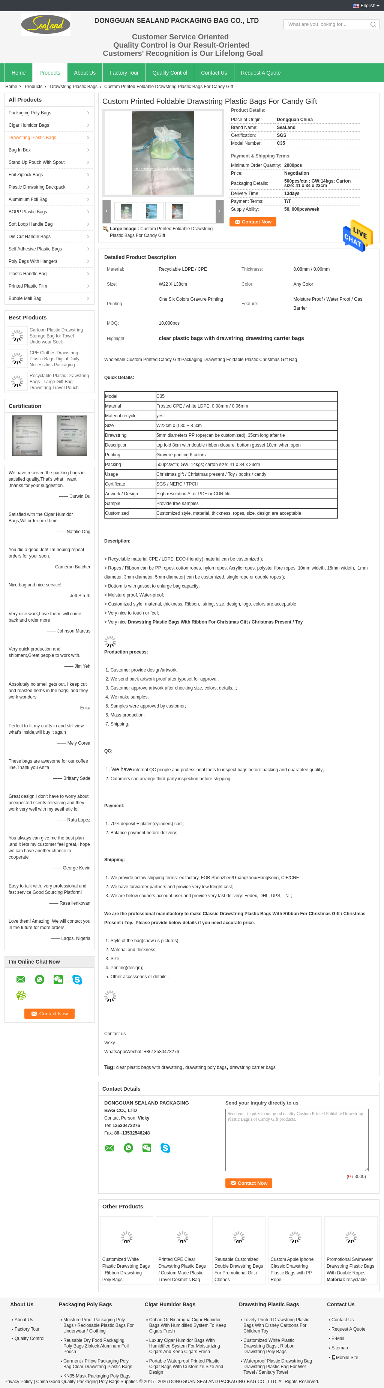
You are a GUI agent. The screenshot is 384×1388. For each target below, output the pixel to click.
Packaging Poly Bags (30, 112)
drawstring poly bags (205, 1067)
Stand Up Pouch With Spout (36, 162)
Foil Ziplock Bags (26, 174)
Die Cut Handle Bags (30, 236)
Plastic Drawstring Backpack (37, 187)
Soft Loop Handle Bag (30, 224)
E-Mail (338, 1338)
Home (19, 73)
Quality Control (170, 73)
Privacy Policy (18, 1381)
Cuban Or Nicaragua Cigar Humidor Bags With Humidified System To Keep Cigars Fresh (187, 1325)
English (368, 5)
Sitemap (340, 1348)
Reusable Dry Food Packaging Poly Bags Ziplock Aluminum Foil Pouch (96, 1346)
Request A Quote (261, 73)
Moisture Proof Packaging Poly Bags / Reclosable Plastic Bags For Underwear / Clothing (98, 1325)
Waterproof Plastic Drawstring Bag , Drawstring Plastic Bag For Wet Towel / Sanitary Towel (279, 1366)
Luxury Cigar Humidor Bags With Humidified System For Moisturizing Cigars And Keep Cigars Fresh (184, 1346)
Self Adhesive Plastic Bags (35, 249)
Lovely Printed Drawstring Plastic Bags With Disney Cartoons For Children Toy (276, 1325)
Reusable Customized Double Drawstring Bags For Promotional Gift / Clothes (238, 1269)
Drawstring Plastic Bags (74, 86)
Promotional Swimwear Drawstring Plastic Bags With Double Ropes (350, 1266)
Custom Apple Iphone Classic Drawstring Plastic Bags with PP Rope (292, 1269)
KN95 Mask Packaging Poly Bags (96, 1376)
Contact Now (257, 222)
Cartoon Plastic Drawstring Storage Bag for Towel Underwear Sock (56, 336)
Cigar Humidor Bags (29, 125)
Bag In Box (20, 150)
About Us (85, 73)
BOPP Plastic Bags (28, 211)
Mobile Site (345, 1357)
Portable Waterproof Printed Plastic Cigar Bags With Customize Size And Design (186, 1366)
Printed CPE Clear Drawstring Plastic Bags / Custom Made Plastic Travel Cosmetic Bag (182, 1269)
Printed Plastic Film (28, 286)
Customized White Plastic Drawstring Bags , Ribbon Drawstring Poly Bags (126, 1269)
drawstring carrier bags (253, 1067)
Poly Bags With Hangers (33, 261)
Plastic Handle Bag (27, 273)
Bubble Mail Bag (25, 298)
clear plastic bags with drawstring (149, 1067)
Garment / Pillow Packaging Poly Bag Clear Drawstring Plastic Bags (97, 1363)
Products (49, 73)
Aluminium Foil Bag (28, 199)
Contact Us (214, 73)
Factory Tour (124, 73)
